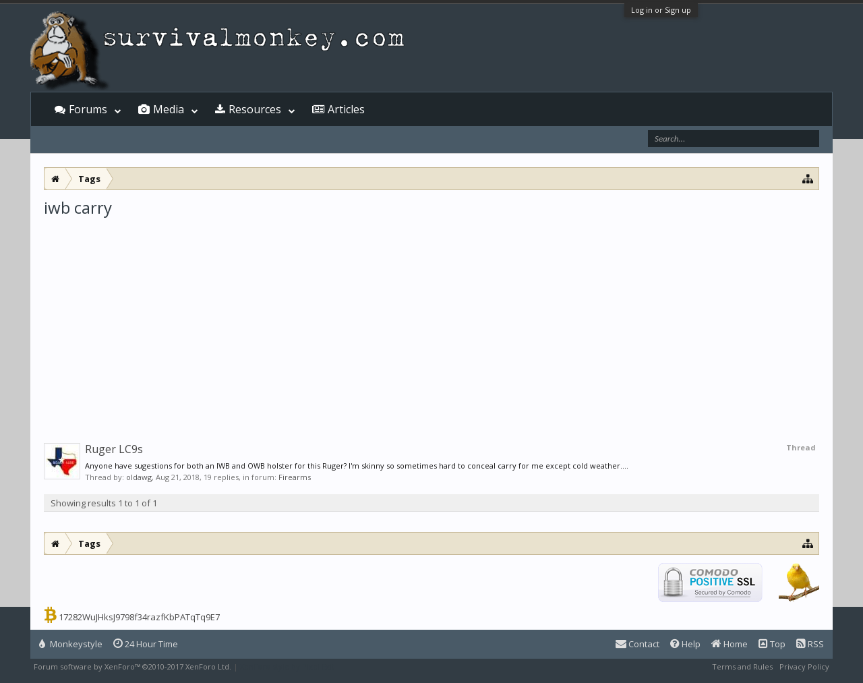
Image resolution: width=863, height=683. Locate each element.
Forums (88, 109)
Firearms (294, 477)
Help (685, 644)
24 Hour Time (145, 644)
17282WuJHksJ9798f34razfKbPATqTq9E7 (139, 617)
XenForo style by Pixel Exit (287, 666)
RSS (810, 644)
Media (168, 109)
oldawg (139, 477)
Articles (346, 109)
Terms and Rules (742, 666)
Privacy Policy (804, 666)
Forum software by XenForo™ (132, 666)
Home (729, 644)
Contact (637, 644)
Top (771, 644)
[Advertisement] (431, 319)
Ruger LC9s (114, 449)
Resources (255, 109)
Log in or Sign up (661, 10)
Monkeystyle (70, 644)
